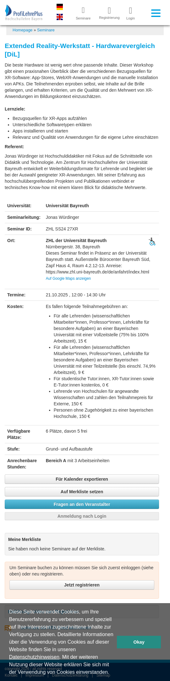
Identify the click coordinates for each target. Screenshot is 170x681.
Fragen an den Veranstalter (82, 504)
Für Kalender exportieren (82, 479)
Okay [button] (139, 642)
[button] (111, 673)
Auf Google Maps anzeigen (68, 278)
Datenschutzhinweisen (34, 657)
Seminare (46, 30)
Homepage (23, 30)
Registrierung (107, 12)
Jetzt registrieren (82, 584)
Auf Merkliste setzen (82, 491)
